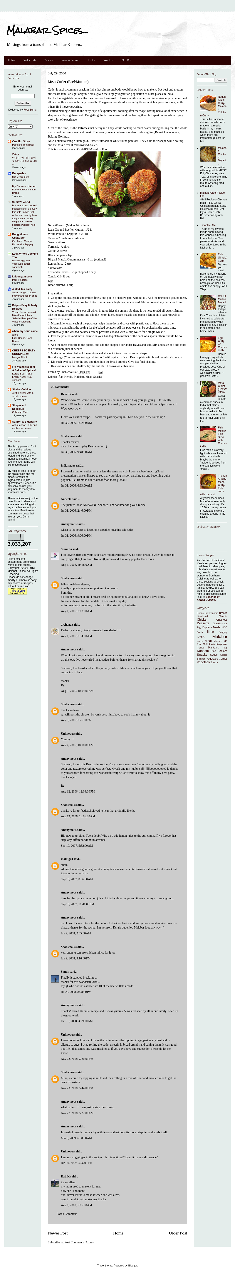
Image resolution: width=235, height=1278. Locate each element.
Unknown (67, 733)
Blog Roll (126, 60)
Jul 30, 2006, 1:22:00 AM (76, 423)
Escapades (19, 173)
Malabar (79, 376)
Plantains (213, 647)
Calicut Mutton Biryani (222, 299)
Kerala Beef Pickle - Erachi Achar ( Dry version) (23, 376)
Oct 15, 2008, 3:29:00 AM (77, 1021)
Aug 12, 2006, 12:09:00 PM (78, 791)
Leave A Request (70, 60)
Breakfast (202, 616)
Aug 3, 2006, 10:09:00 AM (77, 691)
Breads (223, 613)
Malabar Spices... (48, 30)
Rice (213, 651)
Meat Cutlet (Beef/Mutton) (222, 387)
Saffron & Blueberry (24, 421)
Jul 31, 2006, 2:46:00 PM (76, 510)
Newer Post (58, 1233)
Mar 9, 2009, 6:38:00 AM (76, 1138)
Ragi (225, 647)
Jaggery (223, 632)
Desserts (203, 623)
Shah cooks (68, 436)
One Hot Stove (21, 141)
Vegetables (204, 662)
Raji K (65, 1176)
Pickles (200, 647)
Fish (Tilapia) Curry (222, 257)
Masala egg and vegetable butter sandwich (21, 263)
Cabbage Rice (20, 412)
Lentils (201, 637)
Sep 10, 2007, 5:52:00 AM (77, 845)
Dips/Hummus (220, 623)
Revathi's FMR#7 (79, 149)
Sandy (65, 971)
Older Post (178, 1233)
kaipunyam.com (22, 276)
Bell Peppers (211, 613)
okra (215, 662)
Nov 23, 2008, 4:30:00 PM (77, 1059)
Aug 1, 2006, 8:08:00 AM (76, 611)
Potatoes (83, 128)
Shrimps (222, 651)
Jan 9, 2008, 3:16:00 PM (76, 958)
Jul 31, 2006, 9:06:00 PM (76, 535)
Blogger (132, 1265)
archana (66, 624)
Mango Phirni (19, 357)
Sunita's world (21, 202)
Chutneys (221, 619)
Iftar (60, 376)
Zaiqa (15, 154)
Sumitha (66, 549)
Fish (224, 627)
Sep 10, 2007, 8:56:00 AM (77, 879)
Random (203, 651)
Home (11, 60)
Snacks (97, 376)
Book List (108, 60)
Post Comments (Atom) (79, 1242)
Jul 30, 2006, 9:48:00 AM (76, 452)
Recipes (48, 60)
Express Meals (211, 627)
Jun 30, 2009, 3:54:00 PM (76, 1163)
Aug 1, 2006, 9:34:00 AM (76, 636)
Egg (199, 627)
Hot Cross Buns (21, 176)
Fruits (200, 632)
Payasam (222, 644)
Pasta (212, 644)
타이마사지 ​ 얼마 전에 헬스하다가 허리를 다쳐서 (24, 160)
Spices (223, 654)
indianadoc (68, 465)
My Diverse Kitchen (24, 186)
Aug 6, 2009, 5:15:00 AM (76, 1205)
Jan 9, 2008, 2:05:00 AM (76, 933)
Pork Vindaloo (20, 280)
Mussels (218, 641)
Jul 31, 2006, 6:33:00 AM (76, 485)
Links (91, 60)
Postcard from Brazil (23, 144)
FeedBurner (30, 109)
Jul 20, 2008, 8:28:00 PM (76, 992)
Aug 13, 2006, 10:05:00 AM (78, 816)
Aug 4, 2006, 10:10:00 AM (77, 745)
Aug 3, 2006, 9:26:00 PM (76, 720)
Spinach (201, 658)
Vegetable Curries (216, 658)
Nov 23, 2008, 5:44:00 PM (77, 1088)
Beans (200, 613)
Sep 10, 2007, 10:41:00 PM (77, 904)
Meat (89, 376)
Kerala (68, 376)
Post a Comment (67, 1214)
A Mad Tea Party (22, 289)
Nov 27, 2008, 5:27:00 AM (77, 1113)
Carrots (223, 616)
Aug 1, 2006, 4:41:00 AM (76, 564)
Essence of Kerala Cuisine (208, 598)
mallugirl (67, 859)
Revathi (66, 394)
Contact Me (29, 60)
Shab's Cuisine (21, 389)
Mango (200, 641)
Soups (214, 654)
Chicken (202, 619)
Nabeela (66, 499)
